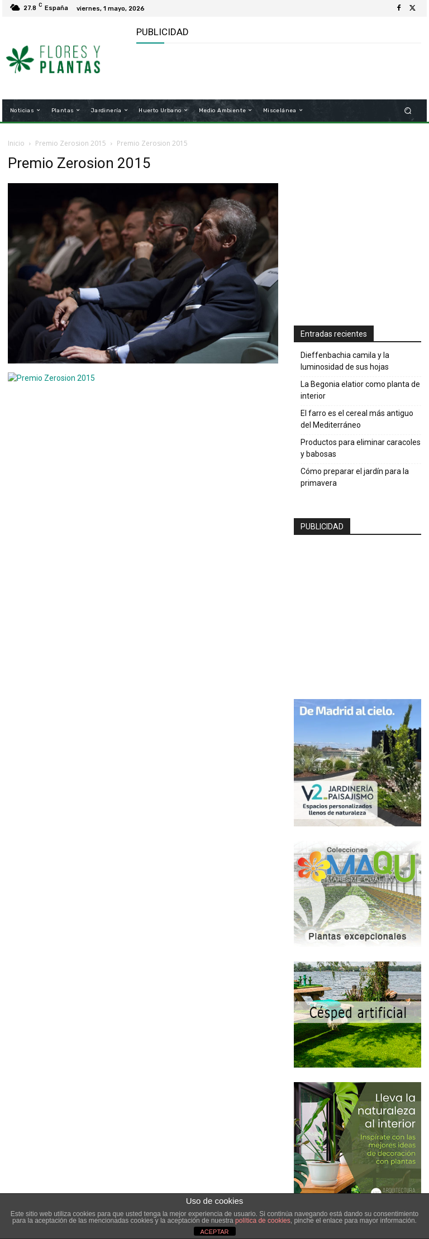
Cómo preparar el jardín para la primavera (355, 477)
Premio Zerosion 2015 (70, 143)
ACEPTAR (214, 1231)
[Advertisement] (267, 71)
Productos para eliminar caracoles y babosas (361, 448)
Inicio (16, 143)
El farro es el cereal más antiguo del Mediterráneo (357, 419)
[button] (408, 110)
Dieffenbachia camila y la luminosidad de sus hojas (345, 361)
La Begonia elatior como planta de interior (360, 390)
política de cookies (262, 1220)
